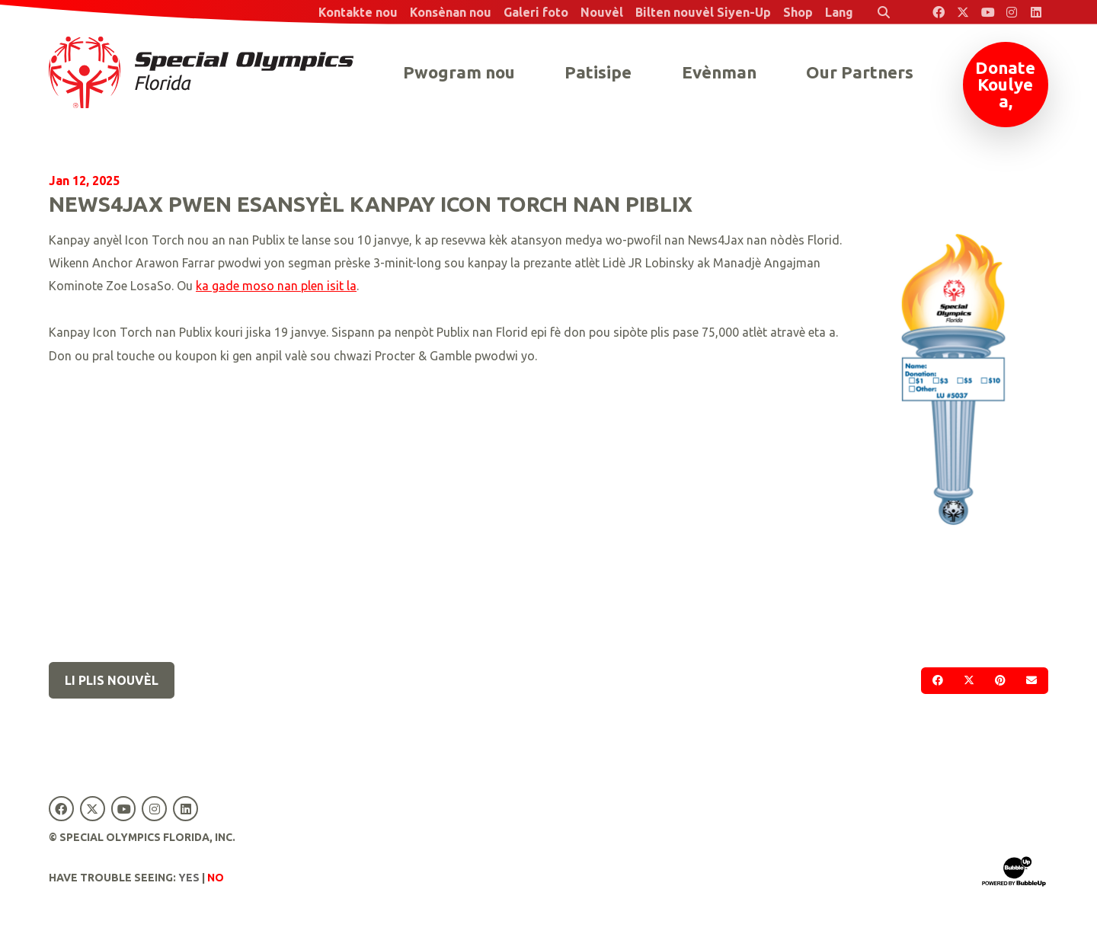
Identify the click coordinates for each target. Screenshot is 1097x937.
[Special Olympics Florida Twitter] (963, 12)
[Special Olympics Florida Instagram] (1011, 12)
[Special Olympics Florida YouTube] (987, 12)
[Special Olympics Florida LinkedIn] (1036, 12)
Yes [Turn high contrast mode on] (189, 877)
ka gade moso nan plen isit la (276, 286)
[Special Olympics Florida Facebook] (938, 12)
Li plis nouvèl (111, 680)
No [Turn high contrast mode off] (215, 877)
